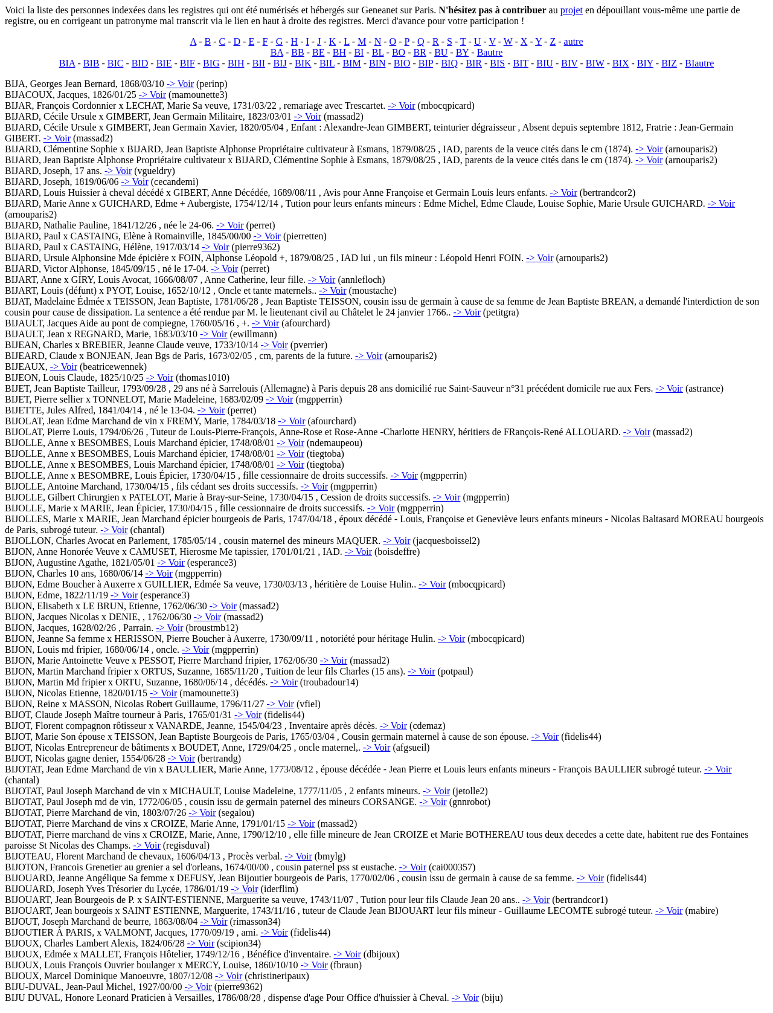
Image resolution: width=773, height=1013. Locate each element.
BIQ (449, 63)
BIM (351, 63)
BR (419, 52)
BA (277, 52)
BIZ (669, 63)
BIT (520, 63)
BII (258, 63)
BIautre (699, 63)
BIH (236, 63)
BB (297, 52)
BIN (377, 63)
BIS (497, 63)
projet (571, 10)
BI (359, 52)
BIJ (279, 63)
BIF (187, 63)
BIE (164, 63)
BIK (303, 63)
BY (462, 52)
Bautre (490, 52)
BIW (595, 63)
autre (573, 41)
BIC (115, 63)
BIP (426, 63)
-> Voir (180, 84)
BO (398, 52)
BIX (620, 63)
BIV (569, 63)
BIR (474, 63)
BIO (402, 63)
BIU (544, 63)
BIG (211, 63)
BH (339, 52)
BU (440, 52)
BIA (67, 63)
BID (140, 63)
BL (378, 52)
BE (318, 52)
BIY (645, 63)
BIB (91, 63)
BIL (327, 63)
